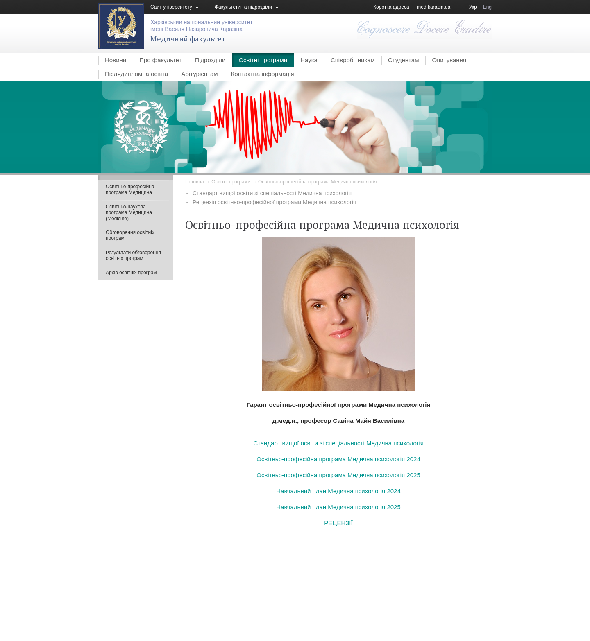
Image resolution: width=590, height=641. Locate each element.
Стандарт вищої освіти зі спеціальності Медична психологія (272, 193)
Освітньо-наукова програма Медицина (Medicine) (129, 212)
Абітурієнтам (199, 73)
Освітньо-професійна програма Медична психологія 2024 (338, 459)
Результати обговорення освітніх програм (133, 255)
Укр (473, 7)
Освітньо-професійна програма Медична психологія (317, 182)
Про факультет (160, 59)
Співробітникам (353, 59)
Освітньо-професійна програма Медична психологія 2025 (338, 475)
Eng (487, 7)
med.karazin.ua (433, 7)
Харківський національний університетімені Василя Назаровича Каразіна (201, 25)
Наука (309, 59)
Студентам (403, 59)
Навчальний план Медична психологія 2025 (338, 506)
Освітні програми (262, 59)
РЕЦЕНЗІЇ (338, 522)
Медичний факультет (187, 38)
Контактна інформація (262, 73)
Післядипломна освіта (136, 73)
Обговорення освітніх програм (130, 235)
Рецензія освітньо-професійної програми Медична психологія (274, 202)
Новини (115, 59)
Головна (194, 182)
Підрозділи (210, 59)
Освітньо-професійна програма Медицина (130, 189)
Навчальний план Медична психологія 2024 (338, 491)
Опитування (449, 59)
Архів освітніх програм (131, 272)
